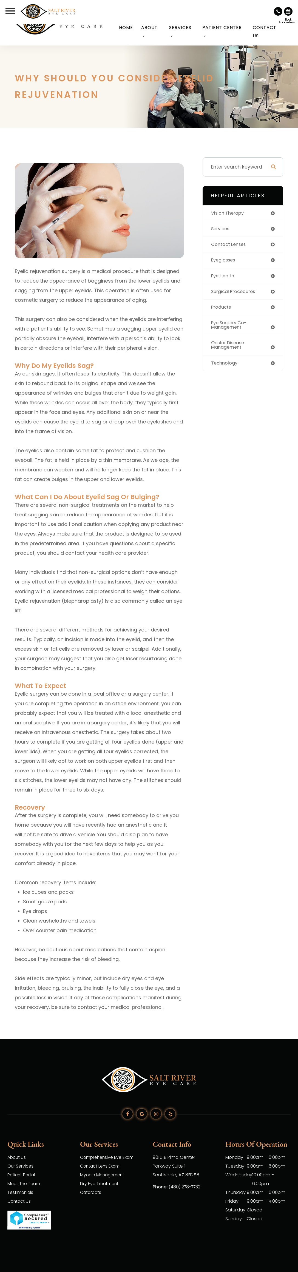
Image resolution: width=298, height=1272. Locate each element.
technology (225, 366)
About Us (17, 1157)
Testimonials (21, 1192)
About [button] (149, 30)
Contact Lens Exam (101, 1166)
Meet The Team (25, 1183)
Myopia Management (104, 1175)
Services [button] (180, 30)
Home (126, 27)
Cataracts (91, 1192)
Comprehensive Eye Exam (109, 1157)
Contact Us (264, 31)
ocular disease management (229, 348)
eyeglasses (224, 261)
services (221, 229)
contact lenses (229, 245)
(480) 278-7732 (185, 1187)
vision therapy (228, 213)
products (221, 309)
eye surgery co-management (230, 327)
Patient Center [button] (222, 30)
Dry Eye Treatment (100, 1183)
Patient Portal (22, 1175)
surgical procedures (235, 293)
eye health (223, 277)
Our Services (21, 1166)
